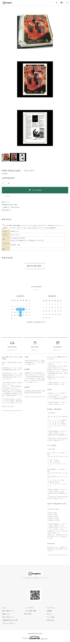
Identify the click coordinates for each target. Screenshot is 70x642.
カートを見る (50, 617)
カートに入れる (35, 190)
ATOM (29, 614)
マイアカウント (50, 607)
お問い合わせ (50, 620)
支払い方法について (7, 617)
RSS (25, 614)
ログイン (48, 614)
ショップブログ (28, 607)
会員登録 (48, 611)
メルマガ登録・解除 (29, 611)
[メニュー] (67, 3)
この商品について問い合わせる (11, 207)
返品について (5, 202)
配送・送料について (7, 611)
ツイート (8, 196)
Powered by (35, 637)
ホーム (4, 607)
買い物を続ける (6, 210)
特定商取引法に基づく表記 (9, 204)
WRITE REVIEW (34, 266)
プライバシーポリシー (8, 623)
